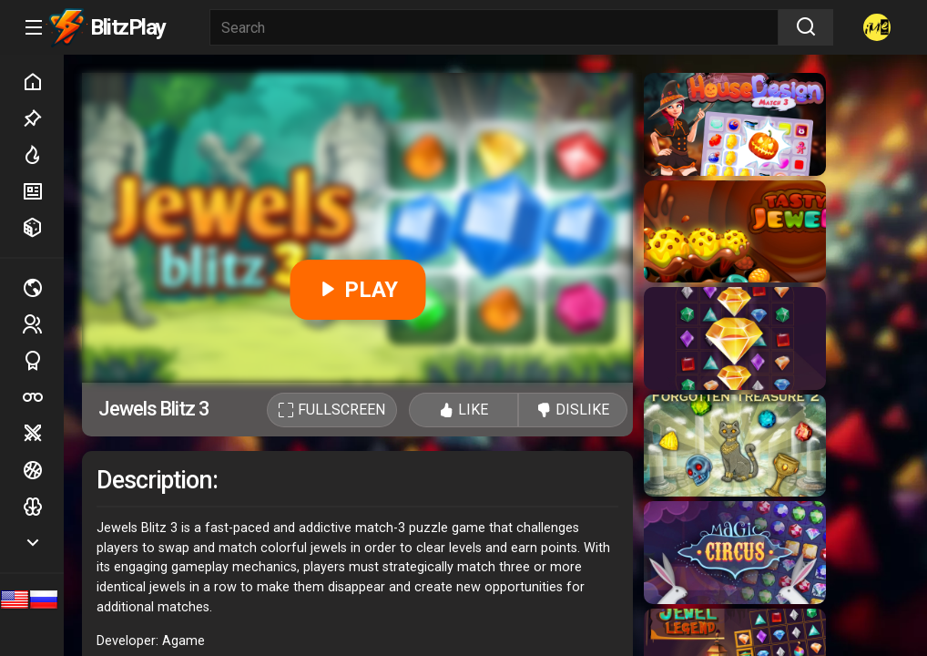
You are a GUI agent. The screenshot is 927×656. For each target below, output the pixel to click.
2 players (43, 324)
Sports (43, 360)
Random (43, 227)
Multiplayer (43, 288)
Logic (43, 506)
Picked (43, 118)
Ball (43, 470)
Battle (43, 433)
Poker (43, 397)
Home (43, 82)
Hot (43, 154)
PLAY (357, 289)
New (43, 191)
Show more (43, 542)
